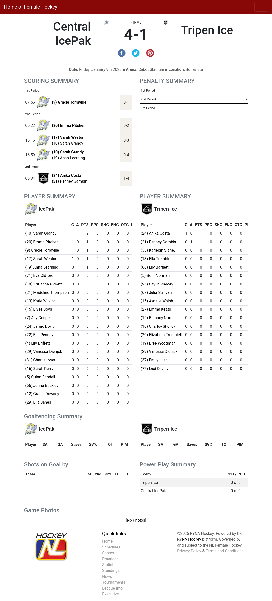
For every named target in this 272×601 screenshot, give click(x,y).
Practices (110, 559)
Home (107, 541)
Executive (110, 594)
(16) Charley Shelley (158, 326)
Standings (111, 570)
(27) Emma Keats (156, 309)
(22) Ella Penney (39, 334)
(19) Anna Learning (68, 158)
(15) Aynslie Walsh (157, 301)
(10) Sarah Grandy (67, 143)
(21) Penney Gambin (69, 181)
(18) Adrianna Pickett (43, 284)
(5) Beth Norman (155, 275)
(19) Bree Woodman (158, 343)
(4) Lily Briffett (37, 343)
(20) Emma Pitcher (41, 242)
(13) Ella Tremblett (157, 258)
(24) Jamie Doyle (39, 326)
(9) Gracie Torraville (42, 250)
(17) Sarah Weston (41, 258)
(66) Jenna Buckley (41, 385)
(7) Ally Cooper (38, 318)
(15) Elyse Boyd (38, 309)
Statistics (110, 564)
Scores (108, 553)
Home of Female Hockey (30, 7)
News (107, 576)
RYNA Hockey (189, 539)
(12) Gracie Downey (42, 393)
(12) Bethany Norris (157, 318)
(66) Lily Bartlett (155, 267)
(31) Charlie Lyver (40, 360)
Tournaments (113, 582)
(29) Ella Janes (38, 402)
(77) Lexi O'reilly (154, 368)
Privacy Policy (189, 551)
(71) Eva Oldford (39, 275)
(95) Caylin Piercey (157, 284)
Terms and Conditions (225, 551)
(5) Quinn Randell (40, 377)
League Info (112, 588)
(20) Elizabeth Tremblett (161, 334)
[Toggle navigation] (261, 7)
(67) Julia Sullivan (156, 292)
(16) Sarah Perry (39, 368)
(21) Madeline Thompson (47, 292)
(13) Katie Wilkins (40, 301)
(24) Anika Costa (155, 233)
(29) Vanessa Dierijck (43, 351)
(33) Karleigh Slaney (158, 250)
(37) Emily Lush (154, 360)
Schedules (111, 547)
